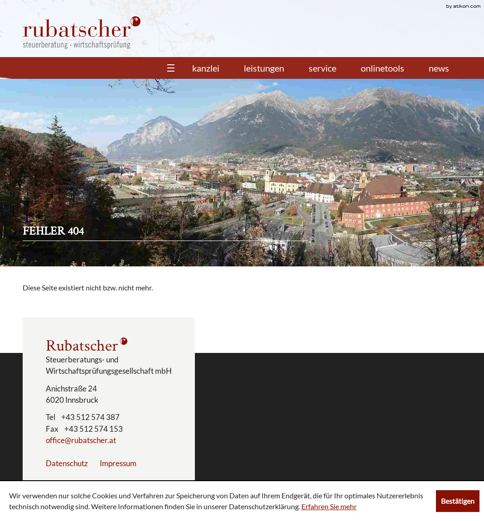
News (439, 68)
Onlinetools (382, 68)
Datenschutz (67, 463)
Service (322, 68)
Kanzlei (205, 68)
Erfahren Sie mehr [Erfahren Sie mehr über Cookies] (329, 506)
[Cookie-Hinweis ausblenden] (457, 501)
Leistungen (264, 68)
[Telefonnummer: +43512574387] (90, 417)
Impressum (118, 463)
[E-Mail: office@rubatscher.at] (81, 440)
